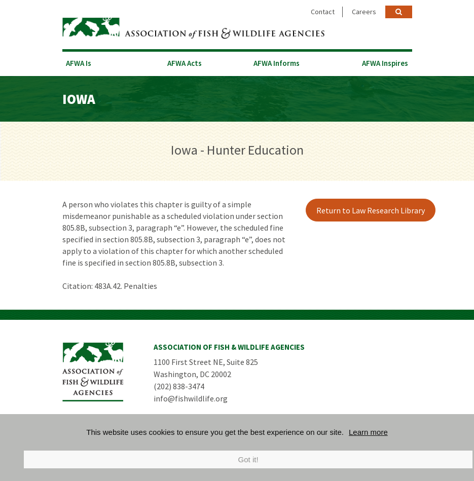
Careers (364, 11)
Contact (323, 11)
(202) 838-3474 (179, 386)
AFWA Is (78, 63)
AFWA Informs (276, 63)
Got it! (248, 459)
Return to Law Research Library (370, 210)
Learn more (368, 432)
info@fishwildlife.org (191, 398)
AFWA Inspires (385, 63)
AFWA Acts (184, 63)
